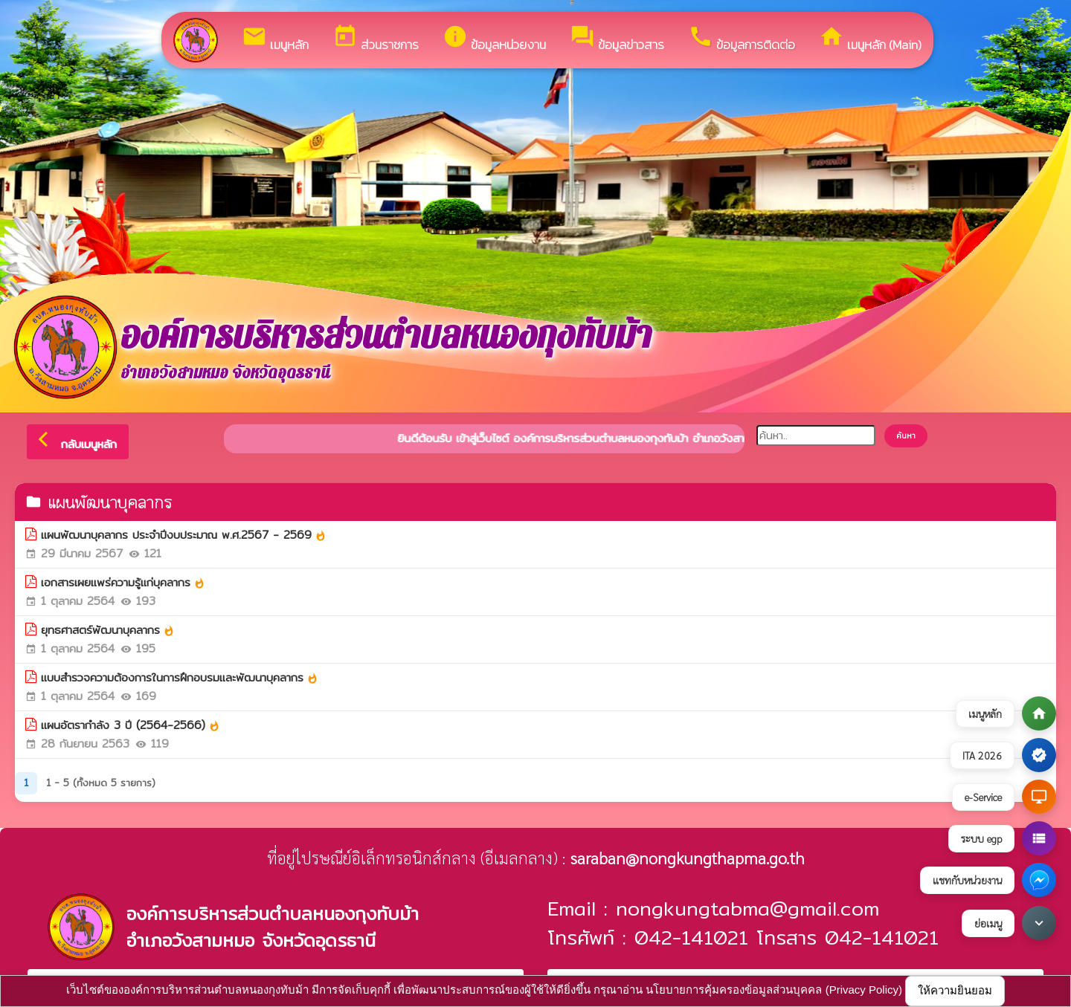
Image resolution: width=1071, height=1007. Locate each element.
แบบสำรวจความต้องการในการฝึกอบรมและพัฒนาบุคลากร (179, 678)
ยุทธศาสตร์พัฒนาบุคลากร (108, 630)
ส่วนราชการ (375, 39)
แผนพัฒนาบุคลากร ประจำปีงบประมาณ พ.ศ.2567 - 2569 (184, 535)
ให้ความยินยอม (955, 990)
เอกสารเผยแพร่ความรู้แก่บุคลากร (123, 582)
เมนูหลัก (275, 39)
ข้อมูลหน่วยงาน (494, 39)
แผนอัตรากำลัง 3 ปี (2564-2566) (130, 725)
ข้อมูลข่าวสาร (617, 39)
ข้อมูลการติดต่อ (741, 39)
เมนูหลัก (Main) (870, 39)
